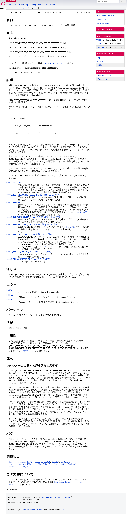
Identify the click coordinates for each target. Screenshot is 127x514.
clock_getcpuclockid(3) (20, 464)
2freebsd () (104, 75)
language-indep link (105, 15)
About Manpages (22, 4)
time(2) (55, 462)
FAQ (34, 4)
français (100, 61)
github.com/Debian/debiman (32, 510)
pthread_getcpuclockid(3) (65, 464)
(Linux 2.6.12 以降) (28, 252)
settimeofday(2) (47, 247)
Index (10, 4)
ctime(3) (37, 464)
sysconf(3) (28, 351)
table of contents (105, 29)
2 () (101, 79)
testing (99, 43)
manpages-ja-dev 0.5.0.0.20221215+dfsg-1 (56, 497)
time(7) (24, 467)
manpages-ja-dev (21, 8)
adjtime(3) (82, 212)
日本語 (99, 65)
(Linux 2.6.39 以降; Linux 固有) (29, 234)
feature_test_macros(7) (55, 63)
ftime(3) (47, 464)
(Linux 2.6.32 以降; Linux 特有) (33, 195)
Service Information (46, 4)
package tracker (103, 19)
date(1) (12, 462)
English (99, 57)
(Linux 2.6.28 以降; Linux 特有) (32, 224)
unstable (11, 8)
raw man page (102, 23)
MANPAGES (11, 1)
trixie (98, 40)
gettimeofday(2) (25, 462)
